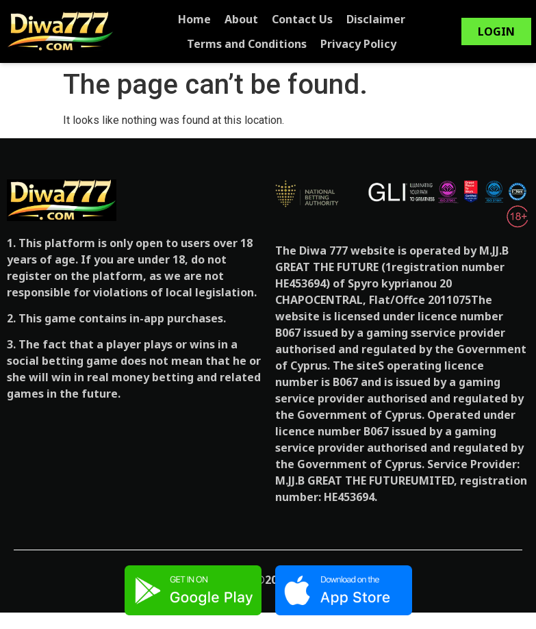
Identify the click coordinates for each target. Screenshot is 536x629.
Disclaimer (384, 19)
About (249, 19)
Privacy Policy (367, 43)
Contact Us (310, 19)
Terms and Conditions (255, 43)
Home (202, 19)
